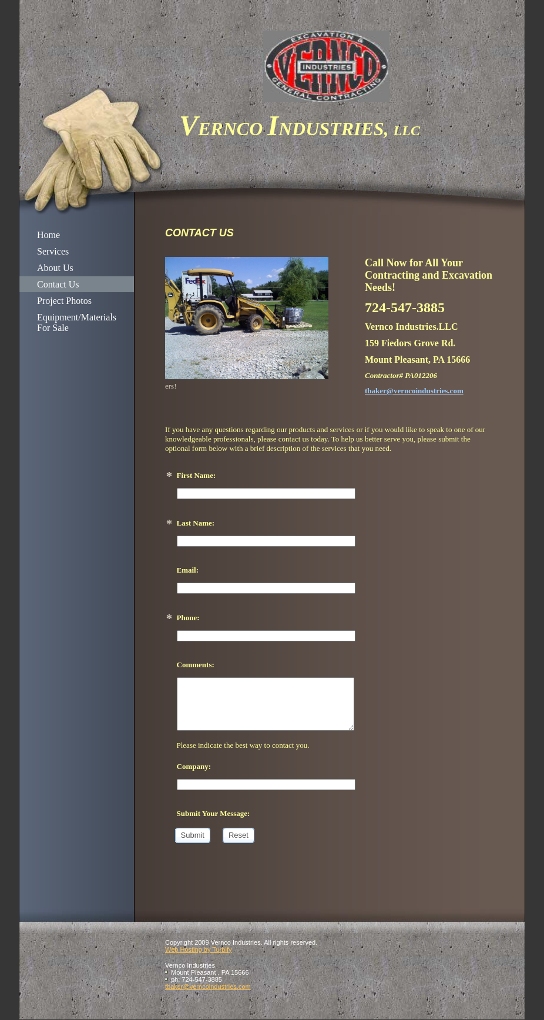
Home (48, 235)
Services (53, 251)
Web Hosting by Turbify (198, 949)
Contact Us (58, 284)
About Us (55, 268)
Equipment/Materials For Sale (76, 322)
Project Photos (64, 301)
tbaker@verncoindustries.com (208, 986)
